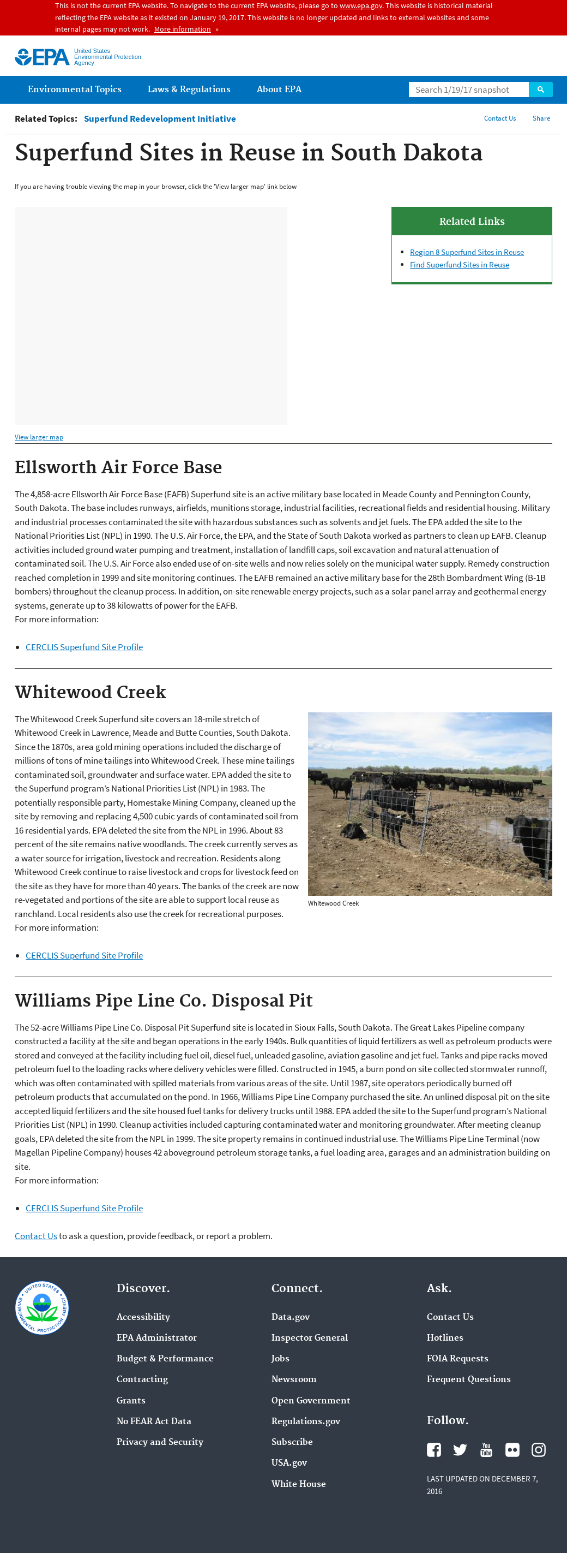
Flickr (512, 1450)
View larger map (39, 437)
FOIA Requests (457, 1359)
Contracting (142, 1380)
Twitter (460, 1450)
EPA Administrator (157, 1338)
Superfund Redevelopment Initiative (160, 118)
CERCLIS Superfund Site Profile (84, 647)
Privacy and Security (160, 1443)
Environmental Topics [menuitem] (75, 90)
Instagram (539, 1450)
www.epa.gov (361, 5)
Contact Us (500, 118)
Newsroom (294, 1380)
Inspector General (310, 1338)
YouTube (486, 1450)
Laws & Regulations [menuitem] (189, 90)
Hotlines (445, 1338)
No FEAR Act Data (154, 1422)
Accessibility (143, 1318)
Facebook (434, 1450)
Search (541, 89)
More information (182, 29)
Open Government (311, 1401)
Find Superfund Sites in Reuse (459, 264)
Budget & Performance (165, 1359)
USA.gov (289, 1463)
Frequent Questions (469, 1380)
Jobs (280, 1359)
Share (541, 118)
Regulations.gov (306, 1422)
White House (299, 1485)
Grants (131, 1401)
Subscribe (292, 1443)
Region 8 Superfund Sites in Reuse (467, 252)
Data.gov (291, 1318)
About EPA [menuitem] (279, 90)
